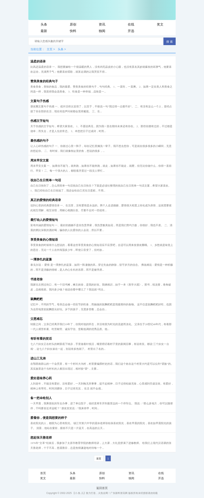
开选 (131, 31)
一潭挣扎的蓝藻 (41, 259)
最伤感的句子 (39, 140)
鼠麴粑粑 (36, 299)
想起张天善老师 (41, 437)
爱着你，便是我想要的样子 (48, 417)
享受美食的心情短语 (44, 239)
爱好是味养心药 (41, 378)
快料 (73, 31)
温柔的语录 (38, 61)
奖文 (160, 24)
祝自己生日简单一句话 (45, 180)
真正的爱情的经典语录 (45, 200)
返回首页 (102, 488)
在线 (131, 24)
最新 (44, 31)
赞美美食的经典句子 (44, 81)
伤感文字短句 (39, 120)
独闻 (102, 31)
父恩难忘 (36, 318)
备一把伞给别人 (41, 398)
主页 (49, 49)
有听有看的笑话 (41, 338)
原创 (73, 24)
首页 (98, 458)
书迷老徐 (36, 279)
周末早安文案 (39, 160)
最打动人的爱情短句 (44, 219)
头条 (44, 24)
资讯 (102, 24)
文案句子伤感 (39, 101)
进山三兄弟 (38, 358)
